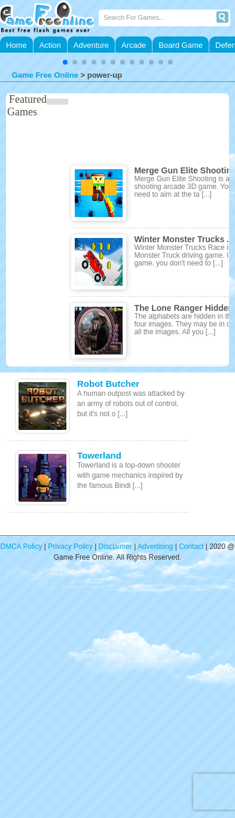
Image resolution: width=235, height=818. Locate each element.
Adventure (91, 45)
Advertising (155, 546)
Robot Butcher (108, 384)
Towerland (99, 455)
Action (50, 45)
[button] (65, 62)
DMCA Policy (21, 546)
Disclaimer (115, 546)
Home (16, 45)
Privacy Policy (70, 546)
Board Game (180, 45)
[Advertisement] (112, 697)
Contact (191, 546)
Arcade (133, 45)
